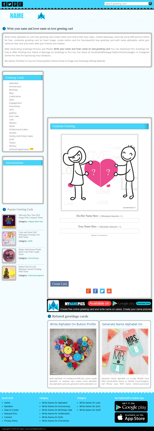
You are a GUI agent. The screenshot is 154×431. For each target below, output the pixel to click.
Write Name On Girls (90, 406)
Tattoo (12, 142)
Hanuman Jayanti (36, 275)
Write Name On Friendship (55, 420)
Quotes (12, 132)
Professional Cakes (18, 129)
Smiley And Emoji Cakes (21, 136)
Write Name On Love (90, 402)
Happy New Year (35, 221)
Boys (11, 93)
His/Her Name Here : (99, 215)
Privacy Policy (11, 420)
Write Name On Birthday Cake (57, 409)
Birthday (13, 89)
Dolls (11, 99)
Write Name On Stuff (90, 409)
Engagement (15, 103)
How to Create (105, 16)
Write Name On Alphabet (54, 402)
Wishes (12, 146)
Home (76, 16)
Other (12, 126)
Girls (11, 109)
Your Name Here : (99, 226)
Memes (13, 122)
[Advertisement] (99, 92)
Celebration (15, 96)
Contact (8, 417)
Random (88, 16)
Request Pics (125, 16)
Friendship (14, 106)
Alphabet (13, 83)
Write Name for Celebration (56, 413)
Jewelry (12, 112)
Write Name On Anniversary (56, 406)
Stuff (11, 139)
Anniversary (15, 86)
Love (11, 119)
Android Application (21, 149)
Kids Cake (14, 116)
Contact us (144, 16)
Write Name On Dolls (52, 417)
